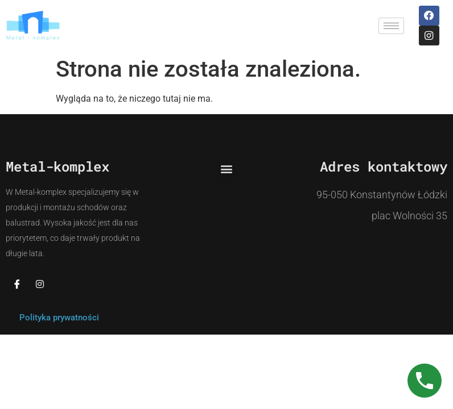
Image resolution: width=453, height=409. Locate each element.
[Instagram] (39, 284)
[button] (226, 169)
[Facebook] (17, 284)
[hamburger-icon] (391, 26)
